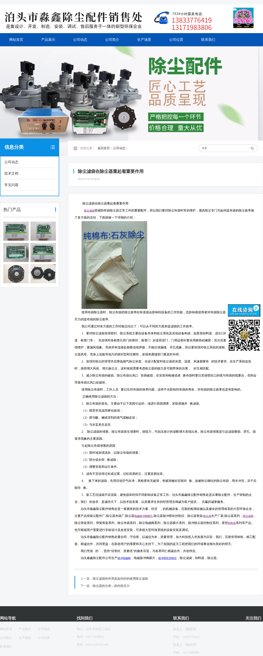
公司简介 (112, 39)
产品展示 (48, 39)
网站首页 (16, 39)
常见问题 (11, 185)
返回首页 (104, 148)
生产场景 (144, 39)
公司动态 (80, 39)
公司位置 (176, 39)
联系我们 (208, 39)
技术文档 (11, 173)
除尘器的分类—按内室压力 (111, 586)
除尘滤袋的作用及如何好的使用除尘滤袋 (120, 578)
